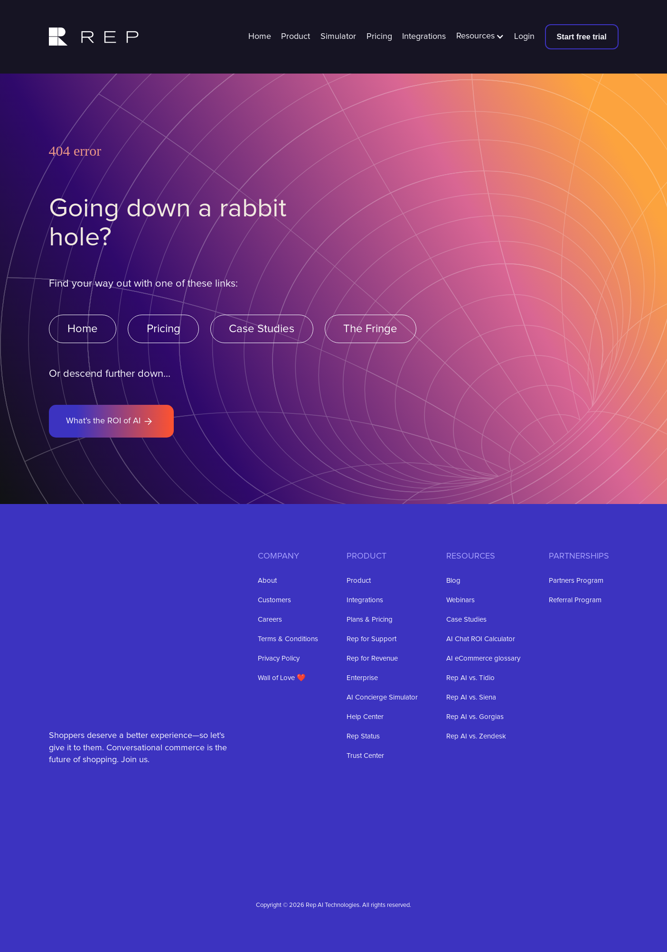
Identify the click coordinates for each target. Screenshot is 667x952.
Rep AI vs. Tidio (470, 677)
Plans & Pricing (370, 619)
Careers (270, 619)
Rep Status (363, 736)
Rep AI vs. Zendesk (476, 736)
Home (259, 36)
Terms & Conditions (288, 639)
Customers (274, 600)
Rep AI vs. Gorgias (475, 716)
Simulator (338, 36)
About (267, 580)
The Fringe (370, 329)
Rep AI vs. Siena (471, 697)
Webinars (460, 600)
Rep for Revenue (372, 658)
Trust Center (365, 755)
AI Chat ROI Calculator (480, 639)
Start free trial (582, 36)
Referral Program (575, 600)
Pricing (379, 36)
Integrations (424, 36)
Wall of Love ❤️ (282, 677)
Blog (453, 580)
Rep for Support (371, 639)
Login (524, 36)
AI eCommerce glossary (483, 658)
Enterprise (362, 677)
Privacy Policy (279, 658)
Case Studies (261, 329)
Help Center (365, 716)
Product (295, 36)
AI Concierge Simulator (382, 697)
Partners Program (576, 580)
